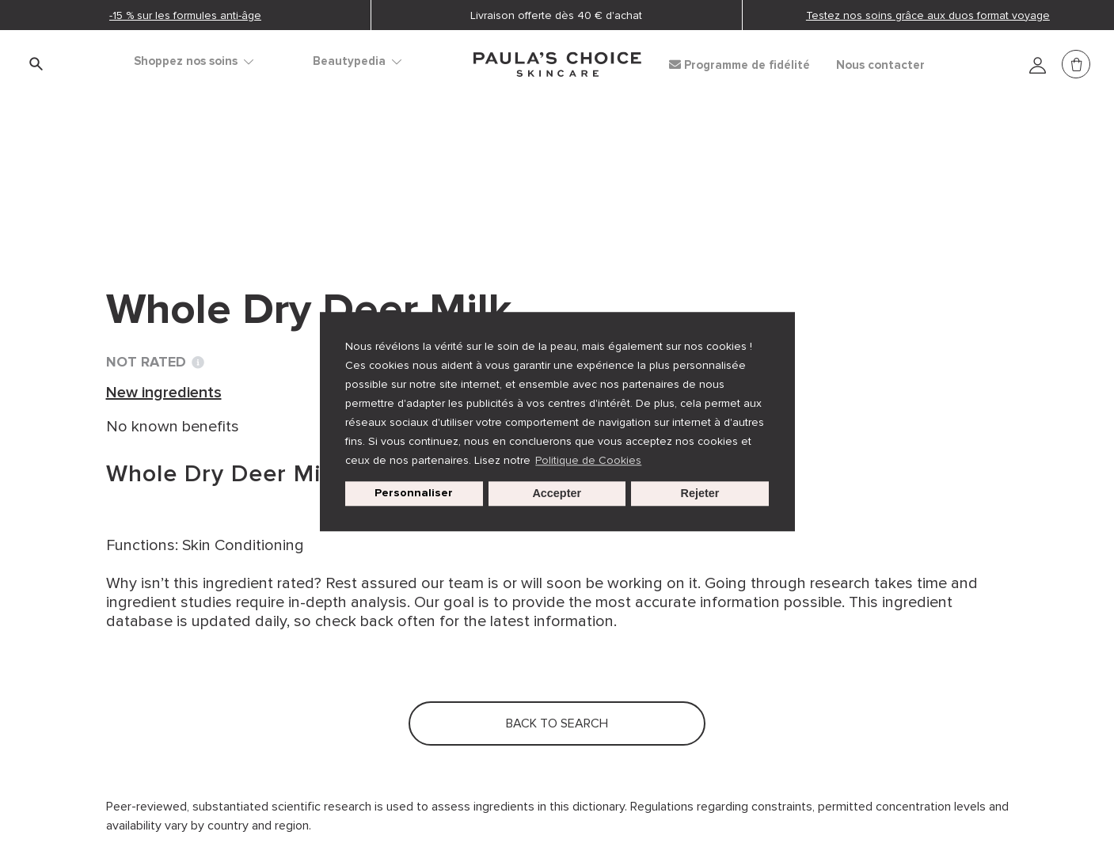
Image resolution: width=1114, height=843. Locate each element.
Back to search (176, 206)
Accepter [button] (556, 494)
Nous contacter (880, 65)
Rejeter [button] (700, 494)
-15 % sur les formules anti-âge (185, 15)
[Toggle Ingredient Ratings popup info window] (198, 362)
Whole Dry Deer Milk (474, 174)
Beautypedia (357, 61)
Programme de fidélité (739, 65)
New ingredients (328, 174)
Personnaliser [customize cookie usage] (414, 493)
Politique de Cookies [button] (588, 460)
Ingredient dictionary (182, 174)
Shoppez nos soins (193, 61)
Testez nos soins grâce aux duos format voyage (928, 15)
